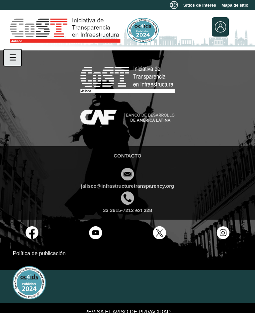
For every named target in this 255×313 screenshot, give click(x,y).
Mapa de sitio (234, 5)
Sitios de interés (199, 5)
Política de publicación (39, 253)
